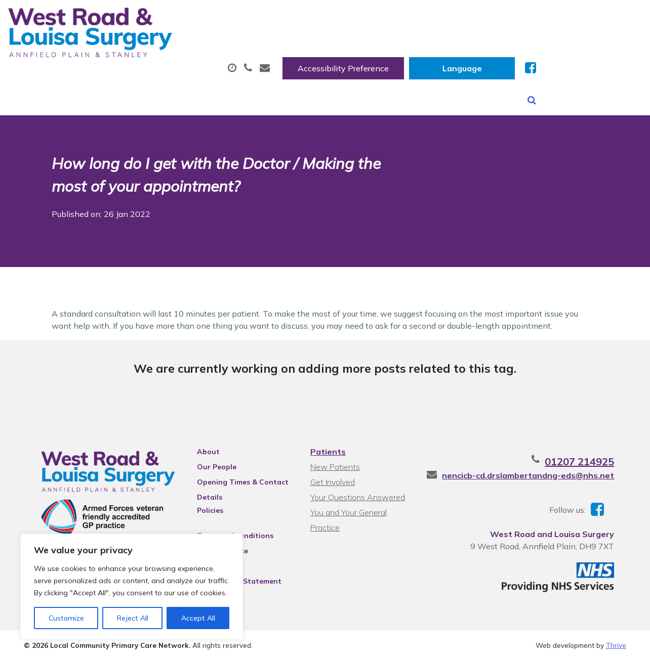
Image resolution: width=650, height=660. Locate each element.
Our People (211, 462)
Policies (205, 505)
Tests (510, 50)
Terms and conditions (230, 531)
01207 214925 (591, 457)
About (148, 50)
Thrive (616, 644)
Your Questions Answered (357, 493)
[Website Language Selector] (568, 19)
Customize (66, 618)
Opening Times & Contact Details (237, 479)
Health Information (174, 85)
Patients (327, 447)
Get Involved (332, 477)
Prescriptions (338, 50)
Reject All (132, 618)
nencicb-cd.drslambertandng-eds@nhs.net (540, 471)
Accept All (198, 618)
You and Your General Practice (348, 509)
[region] (131, 587)
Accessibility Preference (449, 19)
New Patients (586, 50)
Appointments (240, 50)
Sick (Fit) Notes (432, 50)
